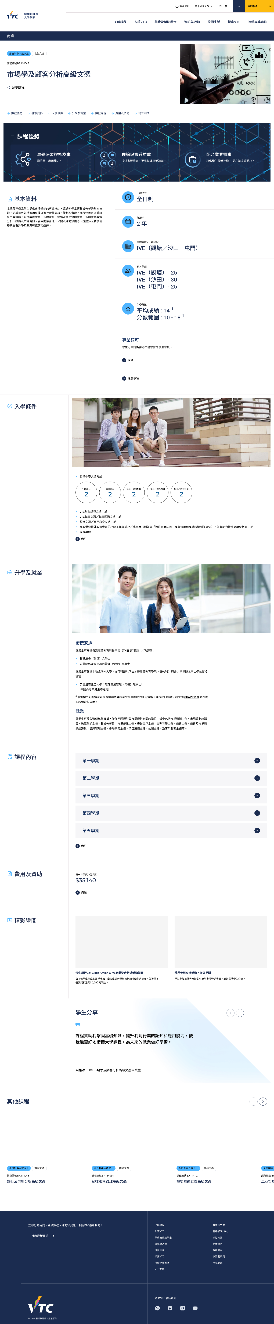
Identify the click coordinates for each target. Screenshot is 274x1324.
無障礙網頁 (219, 1247)
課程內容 (98, 104)
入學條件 (55, 104)
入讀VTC (140, 16)
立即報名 (255, 4)
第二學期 (90, 769)
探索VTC (234, 16)
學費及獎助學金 (165, 16)
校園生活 (214, 16)
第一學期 (90, 752)
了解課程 (120, 16)
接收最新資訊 (45, 1230)
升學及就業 (77, 104)
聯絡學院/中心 (220, 1222)
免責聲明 (217, 1235)
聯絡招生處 (219, 1216)
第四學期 (90, 804)
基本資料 (35, 104)
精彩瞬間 (142, 104)
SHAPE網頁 (191, 688)
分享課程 (15, 79)
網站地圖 (217, 1229)
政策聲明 (217, 1241)
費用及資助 (120, 104)
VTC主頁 (159, 1260)
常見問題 (217, 1254)
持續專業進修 (257, 16)
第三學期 (90, 787)
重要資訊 (178, 4)
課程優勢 (14, 104)
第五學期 (90, 822)
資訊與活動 (192, 16)
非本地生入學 (200, 4)
